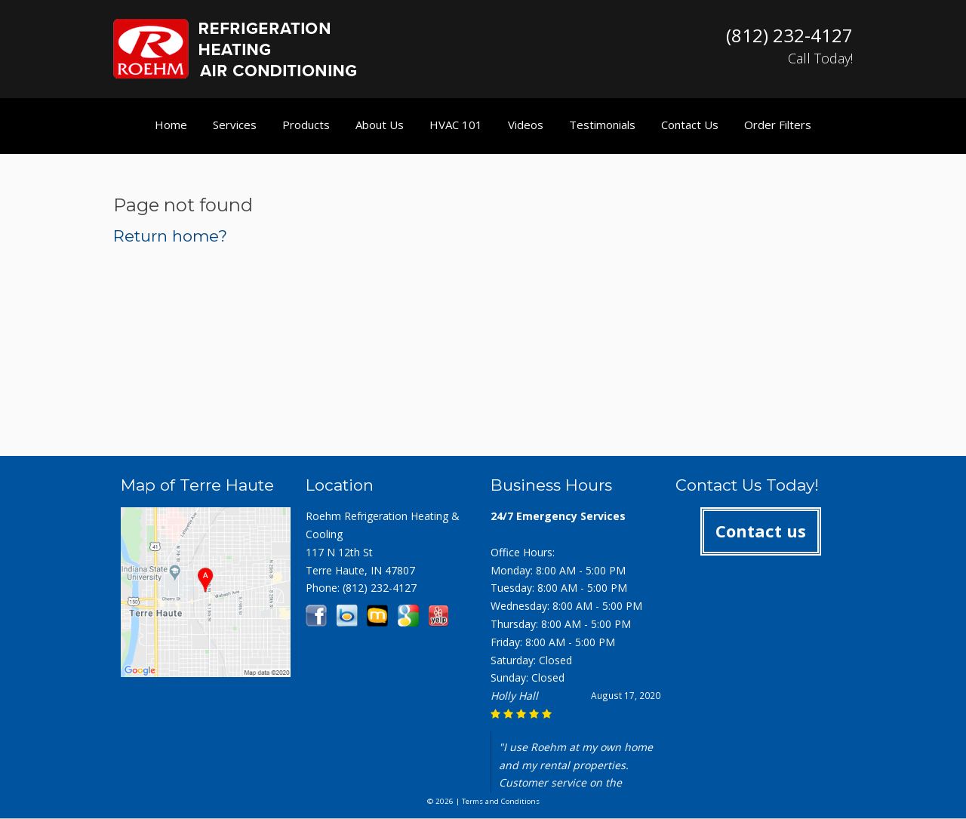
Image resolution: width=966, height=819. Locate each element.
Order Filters (777, 124)
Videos (525, 124)
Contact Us (689, 124)
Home (171, 124)
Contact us (760, 530)
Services (235, 124)
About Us (379, 124)
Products (306, 124)
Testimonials (602, 124)
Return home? (170, 235)
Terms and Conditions (501, 801)
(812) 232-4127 (380, 587)
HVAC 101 (455, 124)
